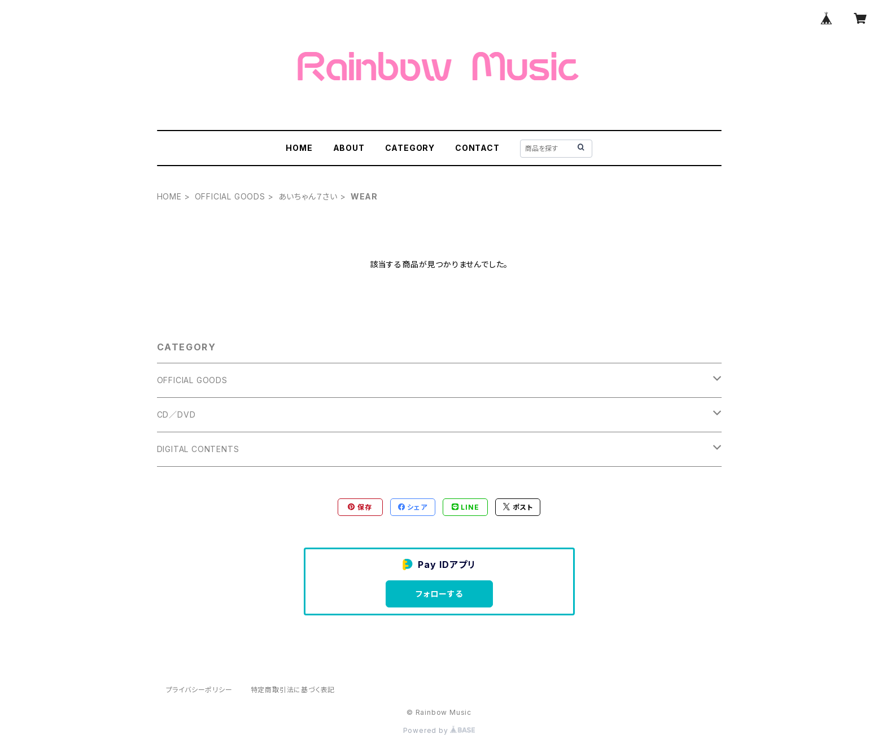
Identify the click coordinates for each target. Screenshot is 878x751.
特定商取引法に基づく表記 (293, 689)
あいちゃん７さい (308, 196)
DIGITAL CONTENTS (198, 449)
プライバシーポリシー (199, 689)
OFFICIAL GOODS (230, 196)
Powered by (439, 730)
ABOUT (349, 148)
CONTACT (477, 148)
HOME (299, 148)
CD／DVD (176, 414)
